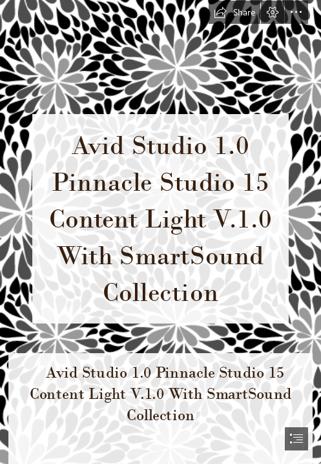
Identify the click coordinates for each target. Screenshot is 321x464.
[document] (160, 232)
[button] (234, 12)
